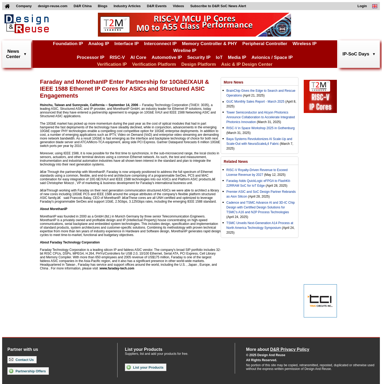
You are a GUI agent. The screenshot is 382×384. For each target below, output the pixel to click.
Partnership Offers (27, 371)
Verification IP (112, 64)
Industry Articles (127, 6)
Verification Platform (154, 64)
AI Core (138, 57)
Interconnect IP (160, 43)
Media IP (237, 57)
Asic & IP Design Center (246, 64)
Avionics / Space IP (272, 57)
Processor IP (90, 57)
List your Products (145, 367)
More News (233, 82)
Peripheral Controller (264, 43)
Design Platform (198, 64)
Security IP (199, 57)
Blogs (102, 6)
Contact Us (21, 360)
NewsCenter (13, 54)
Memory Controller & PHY (209, 43)
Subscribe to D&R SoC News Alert (218, 6)
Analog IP (98, 43)
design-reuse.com (52, 6)
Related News (236, 161)
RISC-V (117, 57)
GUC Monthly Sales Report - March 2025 (255, 101)
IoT (219, 57)
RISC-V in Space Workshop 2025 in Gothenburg (260, 128)
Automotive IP (166, 57)
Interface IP (126, 43)
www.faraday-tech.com (117, 268)
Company (24, 6)
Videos (178, 6)
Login (362, 6)
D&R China (83, 6)
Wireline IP (184, 50)
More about (277, 349)
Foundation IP (68, 43)
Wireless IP (305, 43)
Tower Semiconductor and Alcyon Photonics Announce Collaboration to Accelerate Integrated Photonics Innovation (260, 117)
